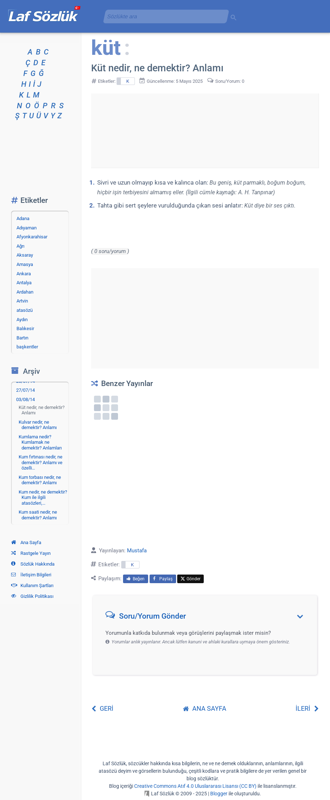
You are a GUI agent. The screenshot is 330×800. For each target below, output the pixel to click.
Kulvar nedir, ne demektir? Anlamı (38, 424)
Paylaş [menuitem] (163, 578)
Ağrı (20, 246)
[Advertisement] (205, 129)
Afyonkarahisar (31, 236)
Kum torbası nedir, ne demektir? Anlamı (40, 480)
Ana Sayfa (26, 542)
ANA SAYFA (204, 708)
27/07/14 (25, 390)
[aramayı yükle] (163, 16)
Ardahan (24, 292)
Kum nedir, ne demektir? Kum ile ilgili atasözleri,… (43, 497)
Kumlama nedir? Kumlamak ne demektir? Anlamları (40, 442)
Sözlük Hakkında (33, 564)
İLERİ (307, 708)
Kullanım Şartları (32, 585)
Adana (22, 218)
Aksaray (24, 255)
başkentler (27, 346)
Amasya (24, 264)
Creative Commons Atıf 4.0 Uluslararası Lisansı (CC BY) (195, 786)
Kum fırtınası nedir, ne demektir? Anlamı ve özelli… (40, 462)
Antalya (24, 282)
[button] (207, 617)
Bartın (22, 338)
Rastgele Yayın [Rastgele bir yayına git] (31, 553)
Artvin (22, 301)
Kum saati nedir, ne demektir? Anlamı (38, 514)
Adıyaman (26, 227)
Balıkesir (25, 328)
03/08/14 (25, 399)
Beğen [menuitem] (136, 578)
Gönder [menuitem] (190, 578)
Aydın (22, 319)
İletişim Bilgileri (31, 574)
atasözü (24, 310)
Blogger (218, 793)
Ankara (23, 273)
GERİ (102, 708)
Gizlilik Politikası (32, 596)
